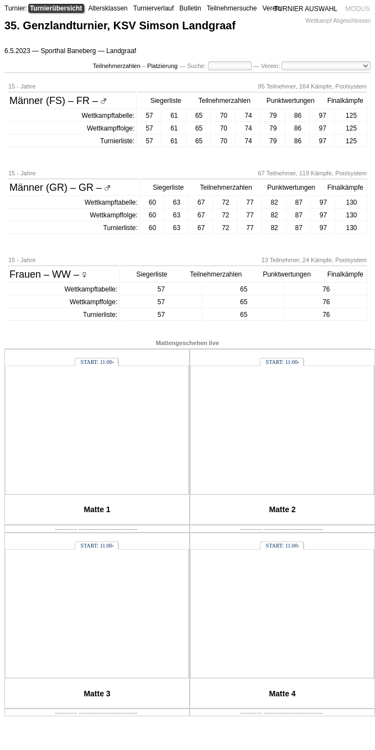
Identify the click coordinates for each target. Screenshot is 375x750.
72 (225, 202)
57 (149, 115)
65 (198, 115)
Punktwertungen (291, 101)
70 (223, 115)
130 (351, 202)
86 (297, 115)
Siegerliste (165, 101)
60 (152, 202)
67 (201, 202)
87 (299, 202)
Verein (271, 8)
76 (326, 289)
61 (174, 115)
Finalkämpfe (345, 101)
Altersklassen (107, 8)
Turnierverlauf (153, 8)
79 (273, 115)
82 (274, 202)
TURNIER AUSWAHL (305, 9)
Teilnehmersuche (232, 8)
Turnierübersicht (56, 8)
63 (176, 202)
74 (248, 115)
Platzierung (162, 65)
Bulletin (190, 8)
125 (351, 115)
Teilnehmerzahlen (116, 65)
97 (322, 115)
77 (249, 202)
